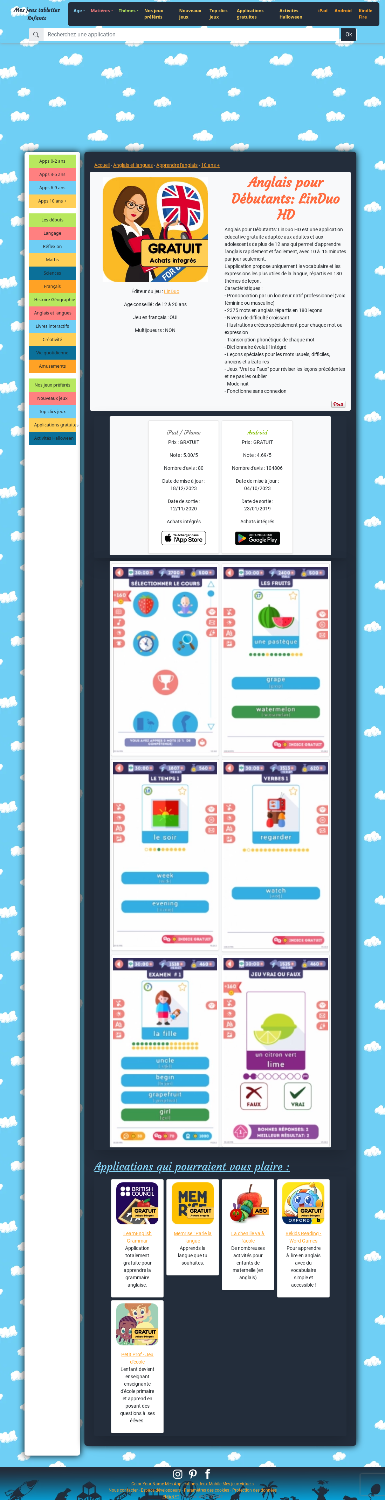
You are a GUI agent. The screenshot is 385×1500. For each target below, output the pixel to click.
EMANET (171, 1496)
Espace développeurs (161, 1490)
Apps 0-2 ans (52, 161)
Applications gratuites (250, 14)
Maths (52, 260)
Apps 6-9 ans (52, 188)
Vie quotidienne (52, 353)
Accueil (102, 165)
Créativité (52, 339)
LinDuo (171, 291)
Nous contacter (123, 1490)
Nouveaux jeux (190, 14)
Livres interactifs (52, 326)
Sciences (52, 273)
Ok (348, 34)
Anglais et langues (52, 313)
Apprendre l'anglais (177, 165)
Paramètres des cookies (206, 1490)
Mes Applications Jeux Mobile (193, 1483)
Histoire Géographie (54, 300)
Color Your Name (147, 1483)
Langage (52, 233)
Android (343, 11)
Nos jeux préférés (153, 14)
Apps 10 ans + (52, 201)
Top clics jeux (218, 14)
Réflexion (52, 246)
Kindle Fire (365, 14)
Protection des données (254, 1490)
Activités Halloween (291, 14)
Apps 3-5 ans (52, 174)
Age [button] (78, 11)
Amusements (52, 366)
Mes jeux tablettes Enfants (37, 14)
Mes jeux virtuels (238, 1483)
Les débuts (52, 220)
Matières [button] (100, 11)
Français (52, 286)
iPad (323, 11)
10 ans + (210, 165)
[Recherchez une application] (191, 34)
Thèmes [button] (127, 11)
